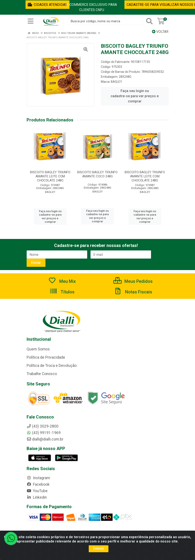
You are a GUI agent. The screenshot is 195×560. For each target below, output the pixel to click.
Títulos (62, 291)
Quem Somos (38, 349)
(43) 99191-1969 (44, 433)
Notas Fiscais (133, 291)
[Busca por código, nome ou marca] (105, 21)
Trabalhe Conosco (42, 374)
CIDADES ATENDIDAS (47, 5)
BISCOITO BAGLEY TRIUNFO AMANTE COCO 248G (97, 174)
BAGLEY (116, 81)
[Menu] (30, 21)
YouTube (37, 491)
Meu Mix (62, 281)
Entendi (98, 548)
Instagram (38, 478)
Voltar (160, 32)
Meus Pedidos (133, 281)
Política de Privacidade (46, 357)
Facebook (38, 484)
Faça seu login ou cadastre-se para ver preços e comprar (135, 96)
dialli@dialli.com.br (45, 439)
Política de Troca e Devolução (52, 365)
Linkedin (37, 497)
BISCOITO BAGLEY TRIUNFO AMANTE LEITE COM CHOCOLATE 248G (50, 176)
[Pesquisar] (149, 21)
